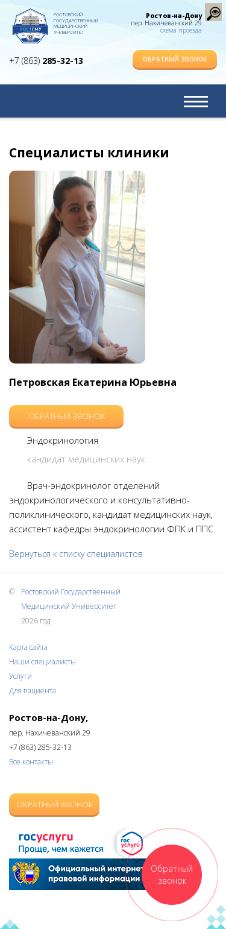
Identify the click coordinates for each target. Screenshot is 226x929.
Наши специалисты (42, 662)
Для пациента (32, 690)
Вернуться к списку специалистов (76, 553)
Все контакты (31, 762)
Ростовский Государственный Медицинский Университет (76, 21)
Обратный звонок (175, 59)
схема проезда (181, 30)
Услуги (20, 676)
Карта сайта (28, 647)
